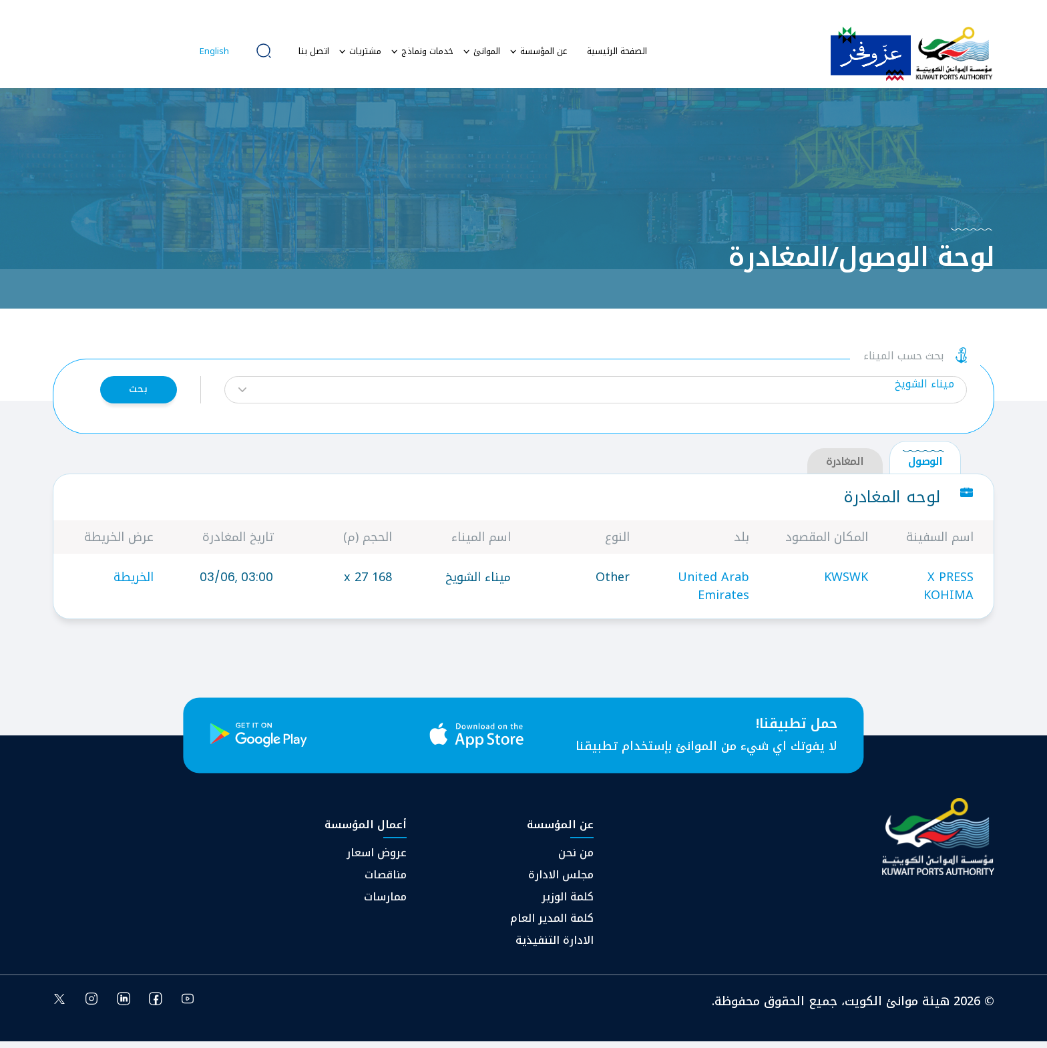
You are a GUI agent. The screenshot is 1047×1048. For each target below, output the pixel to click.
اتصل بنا (313, 51)
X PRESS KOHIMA (948, 591)
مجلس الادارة (561, 881)
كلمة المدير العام (552, 924)
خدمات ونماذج (427, 51)
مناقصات (386, 881)
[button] (595, 392)
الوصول (925, 467)
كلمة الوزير (568, 903)
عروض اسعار (377, 859)
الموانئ (486, 51)
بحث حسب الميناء (903, 359)
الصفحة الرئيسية (617, 51)
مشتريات (365, 51)
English (214, 51)
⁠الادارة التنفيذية (554, 946)
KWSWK (846, 582)
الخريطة (134, 582)
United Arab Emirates (713, 591)
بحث (134, 392)
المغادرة (844, 467)
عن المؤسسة (543, 51)
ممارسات (385, 903)
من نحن (576, 859)
